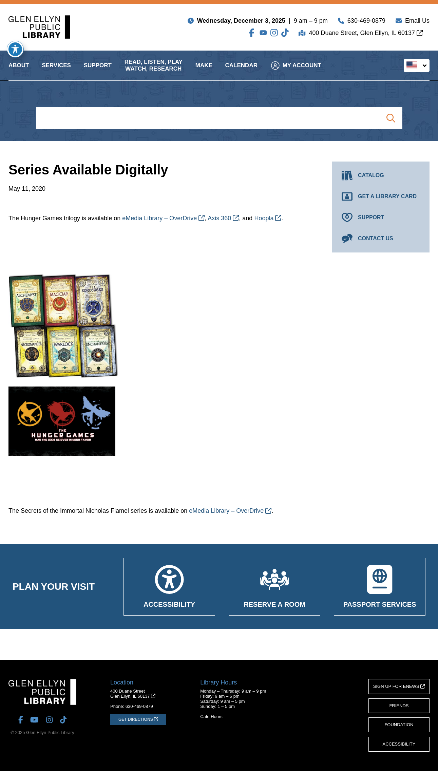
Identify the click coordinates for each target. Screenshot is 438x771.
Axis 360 (223, 218)
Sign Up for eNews (399, 686)
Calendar (241, 71)
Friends (398, 705)
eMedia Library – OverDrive (163, 218)
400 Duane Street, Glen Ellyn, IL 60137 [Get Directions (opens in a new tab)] (366, 34)
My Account (296, 71)
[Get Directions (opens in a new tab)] (138, 719)
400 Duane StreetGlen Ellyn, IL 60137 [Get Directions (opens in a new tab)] (132, 694)
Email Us (417, 22)
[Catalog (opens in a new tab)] (380, 175)
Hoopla (267, 218)
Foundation (398, 724)
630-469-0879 (366, 22)
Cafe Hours (211, 716)
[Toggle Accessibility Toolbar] (15, 49)
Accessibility (399, 744)
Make (203, 71)
